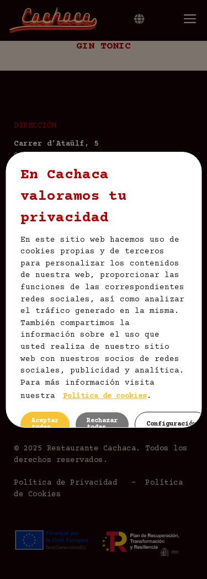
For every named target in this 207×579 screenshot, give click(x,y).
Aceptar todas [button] (44, 424)
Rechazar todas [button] (101, 424)
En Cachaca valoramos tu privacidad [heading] (73, 196)
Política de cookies (104, 396)
